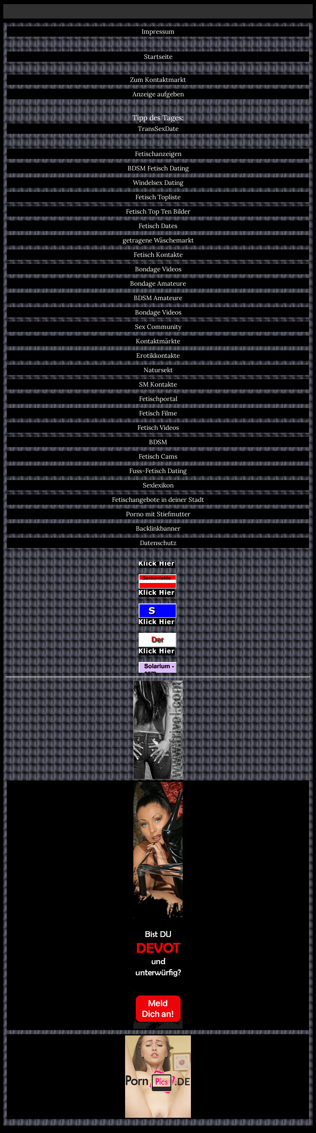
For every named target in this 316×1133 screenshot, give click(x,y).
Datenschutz (158, 543)
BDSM (158, 442)
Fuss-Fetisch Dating (158, 471)
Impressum (158, 31)
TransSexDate (158, 129)
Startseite (158, 57)
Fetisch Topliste (158, 197)
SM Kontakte (158, 384)
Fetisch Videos (158, 427)
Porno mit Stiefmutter (158, 514)
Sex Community (158, 327)
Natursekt (158, 370)
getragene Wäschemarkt (158, 240)
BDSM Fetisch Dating (158, 168)
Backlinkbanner (158, 528)
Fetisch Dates (158, 226)
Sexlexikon (158, 485)
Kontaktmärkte (158, 341)
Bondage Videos (158, 269)
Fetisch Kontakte (158, 255)
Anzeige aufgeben (158, 94)
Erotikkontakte (158, 355)
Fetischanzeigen (158, 154)
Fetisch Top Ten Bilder (158, 211)
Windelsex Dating (158, 183)
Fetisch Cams (158, 456)
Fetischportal (158, 399)
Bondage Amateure (158, 283)
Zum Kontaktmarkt (158, 80)
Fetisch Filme (158, 413)
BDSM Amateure (158, 298)
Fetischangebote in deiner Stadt (158, 500)
